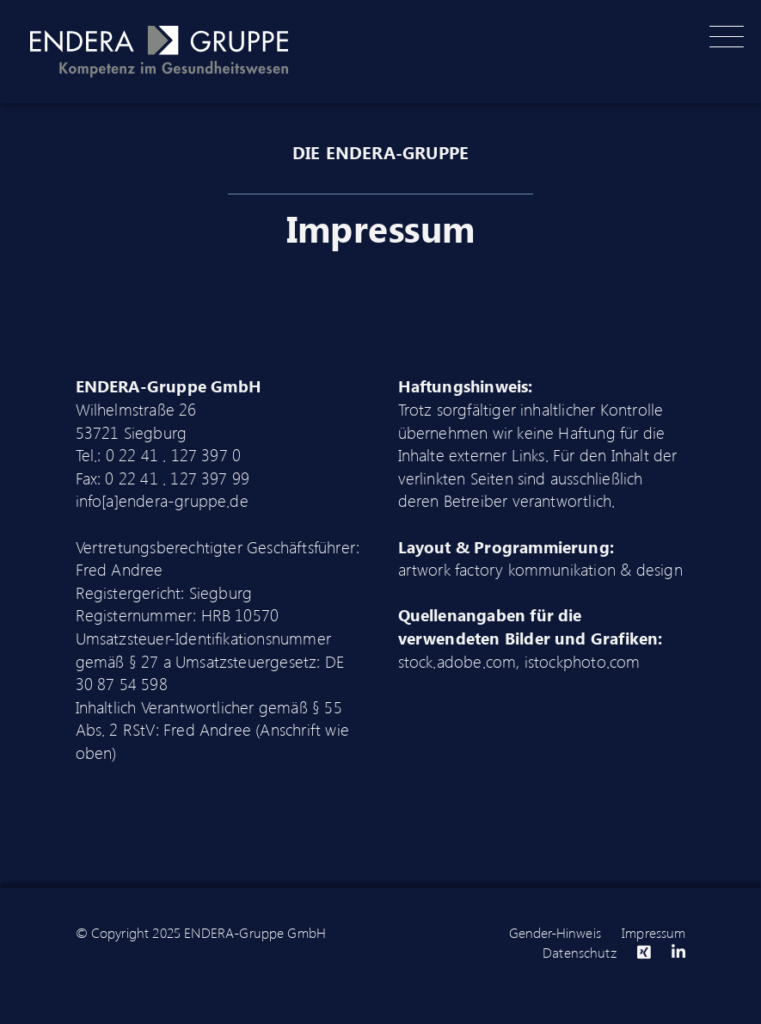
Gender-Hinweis (555, 932)
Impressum (653, 932)
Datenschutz (580, 952)
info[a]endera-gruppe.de (162, 500)
